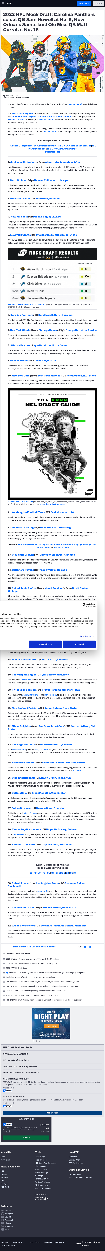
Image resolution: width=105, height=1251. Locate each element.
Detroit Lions (18, 180)
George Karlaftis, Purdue (81, 330)
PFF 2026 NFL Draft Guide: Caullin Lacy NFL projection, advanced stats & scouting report (41, 982)
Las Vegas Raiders (23, 744)
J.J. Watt (77, 771)
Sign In (98, 3)
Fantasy (4, 1177)
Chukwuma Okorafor (31, 695)
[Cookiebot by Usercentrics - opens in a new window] (91, 605)
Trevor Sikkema (61, 548)
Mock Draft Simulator (43, 1188)
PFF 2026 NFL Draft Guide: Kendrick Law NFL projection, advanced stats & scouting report (41, 986)
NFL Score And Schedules (45, 1163)
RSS (7, 1230)
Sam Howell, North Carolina (55, 315)
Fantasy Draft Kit (42, 1179)
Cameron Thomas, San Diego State (64, 762)
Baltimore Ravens (23, 570)
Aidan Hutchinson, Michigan (62, 162)
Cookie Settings (8, 1245)
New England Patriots (25, 708)
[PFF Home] (9, 3)
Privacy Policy (18, 1242)
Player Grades (40, 1166)
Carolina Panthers (21, 315)
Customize (52, 644)
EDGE (62, 873)
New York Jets (19, 216)
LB (67, 873)
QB (30, 873)
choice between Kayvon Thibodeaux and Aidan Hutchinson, (42, 116)
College (4, 1184)
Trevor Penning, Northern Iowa (61, 690)
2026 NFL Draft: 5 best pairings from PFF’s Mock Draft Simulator (30, 995)
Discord (8, 1223)
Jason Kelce (25, 680)
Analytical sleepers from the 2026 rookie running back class (29, 977)
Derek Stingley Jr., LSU (47, 216)
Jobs (3, 1157)
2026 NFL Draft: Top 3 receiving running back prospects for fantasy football (35, 991)
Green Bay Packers (23, 925)
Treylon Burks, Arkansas (56, 844)
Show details (91, 636)
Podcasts (9, 1226)
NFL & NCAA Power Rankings (62, 149)
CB (71, 873)
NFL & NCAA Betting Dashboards (74, 146)
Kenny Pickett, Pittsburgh (56, 527)
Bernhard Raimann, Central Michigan (63, 925)
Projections (26, 146)
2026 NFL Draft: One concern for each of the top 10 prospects (30, 964)
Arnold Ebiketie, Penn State (59, 907)
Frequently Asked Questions (80, 1177)
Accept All (85, 644)
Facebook (9, 1220)
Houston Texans (20, 198)
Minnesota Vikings (23, 527)
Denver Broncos (20, 360)
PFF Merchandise (76, 1163)
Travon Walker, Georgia (52, 570)
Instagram (9, 1214)
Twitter (8, 1211)
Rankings (13, 146)
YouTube (8, 1217)
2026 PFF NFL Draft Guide (15, 968)
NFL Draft (5, 1187)
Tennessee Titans (23, 907)
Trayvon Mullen (41, 749)
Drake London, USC (62, 512)
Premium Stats (41, 1169)
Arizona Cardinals (23, 762)
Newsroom (5, 1160)
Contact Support (76, 1174)
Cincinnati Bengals (24, 778)
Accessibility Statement (54, 1242)
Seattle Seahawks (48, 375)
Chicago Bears (47, 330)
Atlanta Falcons (20, 345)
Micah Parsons (30, 813)
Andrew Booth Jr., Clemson (56, 744)
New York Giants (46, 119)
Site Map (4, 1242)
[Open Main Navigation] (3, 3)
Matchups (39, 1176)
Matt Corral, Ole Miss (55, 659)
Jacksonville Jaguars (22, 113)
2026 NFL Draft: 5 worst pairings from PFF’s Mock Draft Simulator (31, 959)
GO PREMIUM (84, 3)
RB (35, 873)
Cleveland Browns (23, 555)
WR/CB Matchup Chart (45, 146)
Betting (4, 1174)
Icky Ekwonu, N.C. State (81, 375)
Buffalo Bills (19, 793)
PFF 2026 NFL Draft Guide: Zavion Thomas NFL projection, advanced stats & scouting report (42, 1000)
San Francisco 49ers (51, 726)
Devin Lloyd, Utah (45, 360)
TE (43, 873)
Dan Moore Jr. (50, 695)
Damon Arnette (19, 749)
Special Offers (75, 1160)
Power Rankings (41, 1173)
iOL (48, 873)
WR (39, 873)
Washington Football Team (28, 512)
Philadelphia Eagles (24, 588)
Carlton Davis (18, 834)
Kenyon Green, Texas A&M (55, 778)
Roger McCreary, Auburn (61, 829)
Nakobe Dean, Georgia (50, 808)
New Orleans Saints (24, 659)
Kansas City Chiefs (24, 844)
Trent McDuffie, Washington (49, 793)
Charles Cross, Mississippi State (56, 235)
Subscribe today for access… (53, 504)
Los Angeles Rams (47, 883)
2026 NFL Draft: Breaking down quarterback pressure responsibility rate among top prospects (44, 973)
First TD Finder (41, 1160)
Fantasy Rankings (42, 1182)
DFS (3, 1181)
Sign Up (26, 1137)
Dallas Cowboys (21, 808)
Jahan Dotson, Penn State (60, 708)
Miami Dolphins (53, 588)
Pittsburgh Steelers (24, 690)
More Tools (52, 1113)
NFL (2, 1171)
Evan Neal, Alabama (48, 198)
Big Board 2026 (41, 1185)
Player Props (40, 1157)
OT (52, 873)
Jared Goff (42, 891)
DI (57, 873)
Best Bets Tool (52, 152)
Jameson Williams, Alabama (57, 555)
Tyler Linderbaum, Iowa (54, 674)
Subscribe (73, 1157)
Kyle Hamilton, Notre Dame (50, 345)
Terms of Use (34, 1242)
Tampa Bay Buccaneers (26, 829)
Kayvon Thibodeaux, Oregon (51, 180)
